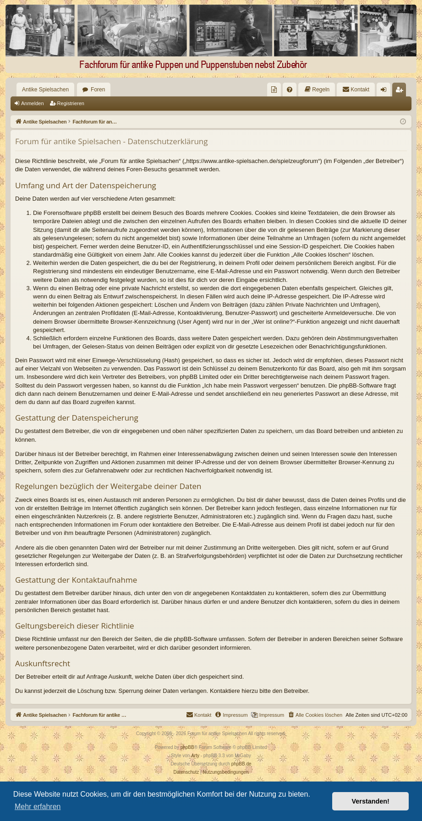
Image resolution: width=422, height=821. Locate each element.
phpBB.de (241, 763)
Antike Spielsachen (45, 89)
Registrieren (70, 103)
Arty (195, 755)
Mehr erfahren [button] (38, 806)
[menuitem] (274, 89)
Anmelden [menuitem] (385, 91)
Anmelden (32, 103)
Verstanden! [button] (370, 801)
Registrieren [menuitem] (401, 91)
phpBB (187, 747)
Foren (98, 89)
